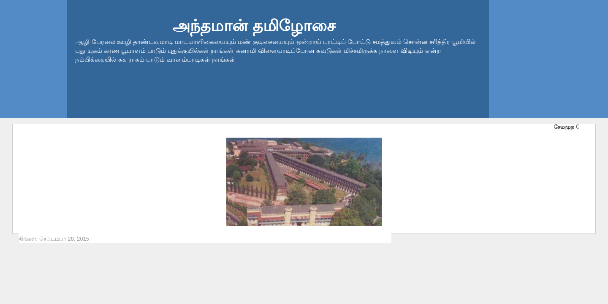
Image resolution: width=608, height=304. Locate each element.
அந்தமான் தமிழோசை (254, 25)
